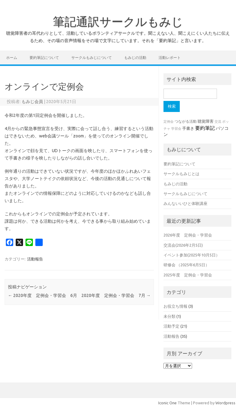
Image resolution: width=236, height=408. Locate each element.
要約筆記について (44, 58)
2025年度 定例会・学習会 (187, 275)
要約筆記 (205, 128)
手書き (188, 128)
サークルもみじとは (181, 173)
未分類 (169, 316)
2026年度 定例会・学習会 (187, 235)
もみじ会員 (32, 101)
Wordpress (225, 403)
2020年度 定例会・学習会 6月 (42, 295)
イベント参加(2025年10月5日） (191, 255)
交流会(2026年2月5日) (183, 245)
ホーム (11, 58)
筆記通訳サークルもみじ (118, 21)
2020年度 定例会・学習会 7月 (116, 295)
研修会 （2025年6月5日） (186, 265)
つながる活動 (186, 121)
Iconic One (167, 403)
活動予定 (171, 326)
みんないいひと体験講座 (185, 203)
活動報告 (35, 259)
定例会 (168, 121)
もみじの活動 (135, 58)
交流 (217, 121)
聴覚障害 (206, 121)
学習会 (176, 128)
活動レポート (170, 58)
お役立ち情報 (175, 306)
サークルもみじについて (91, 58)
